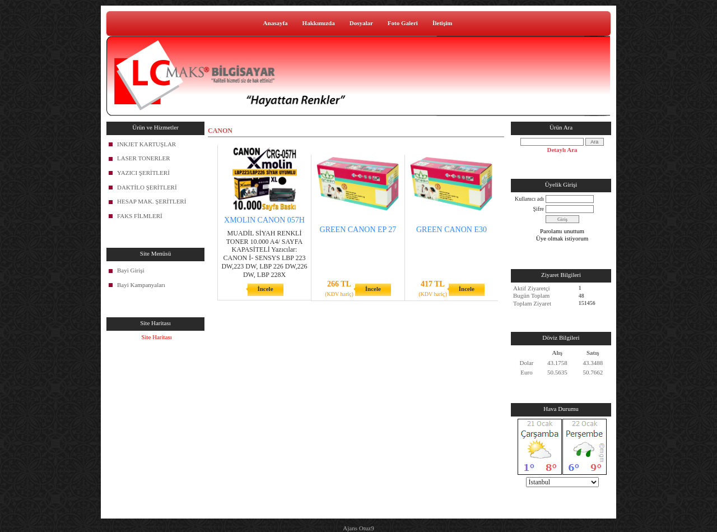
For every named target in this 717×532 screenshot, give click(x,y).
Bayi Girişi (131, 270)
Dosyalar (361, 23)
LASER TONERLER (143, 158)
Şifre (538, 209)
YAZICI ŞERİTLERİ (143, 172)
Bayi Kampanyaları (141, 284)
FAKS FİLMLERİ (139, 215)
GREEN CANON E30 (451, 229)
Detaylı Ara (562, 149)
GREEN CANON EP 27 (358, 229)
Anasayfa (275, 23)
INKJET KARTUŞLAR (146, 144)
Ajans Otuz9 (358, 528)
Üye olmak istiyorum (562, 238)
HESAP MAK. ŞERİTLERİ (151, 201)
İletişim (442, 23)
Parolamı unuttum (562, 231)
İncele (265, 288)
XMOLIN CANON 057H (264, 220)
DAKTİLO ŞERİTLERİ (147, 187)
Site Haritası (156, 337)
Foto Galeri (403, 23)
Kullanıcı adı (529, 199)
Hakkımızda (318, 23)
